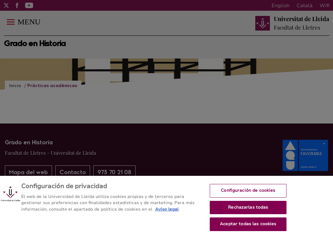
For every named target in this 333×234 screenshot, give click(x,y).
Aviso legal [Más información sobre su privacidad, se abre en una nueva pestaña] (167, 211)
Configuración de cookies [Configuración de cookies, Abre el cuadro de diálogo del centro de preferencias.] (248, 192)
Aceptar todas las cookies (248, 226)
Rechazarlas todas (248, 209)
